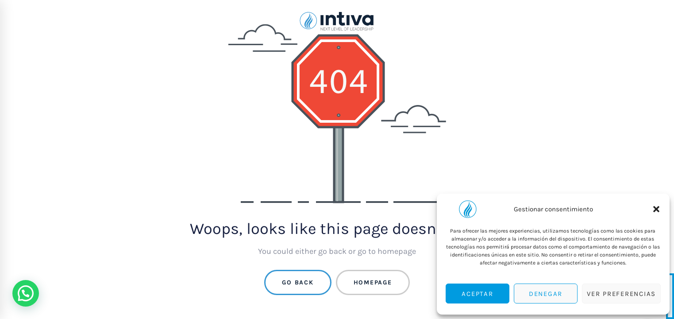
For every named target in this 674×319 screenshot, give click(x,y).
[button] (656, 209)
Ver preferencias (621, 294)
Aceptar (477, 294)
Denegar (545, 294)
